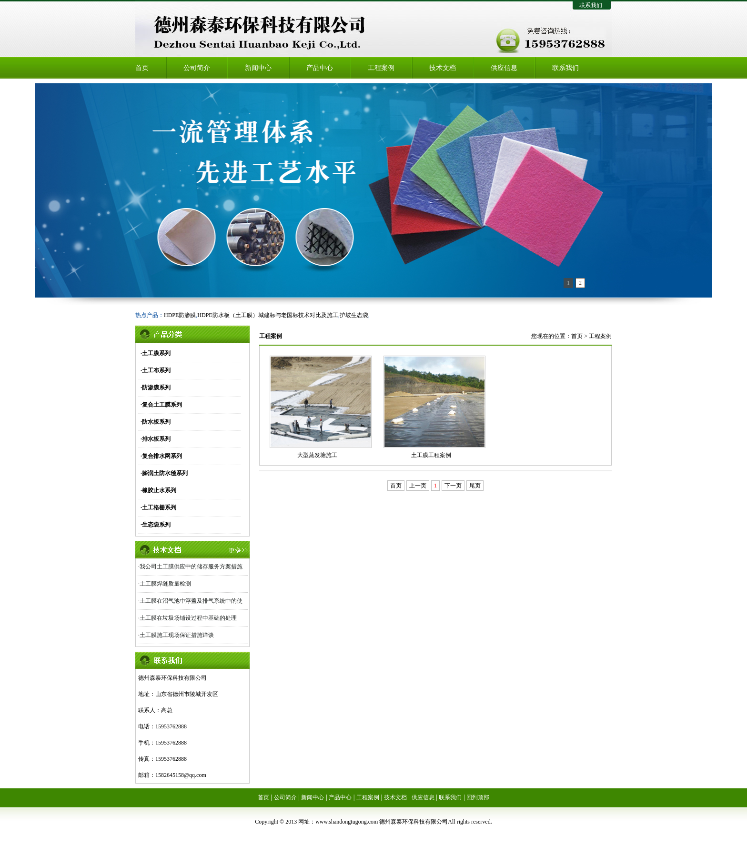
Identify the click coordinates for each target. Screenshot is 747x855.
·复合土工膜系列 (161, 404)
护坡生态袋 (354, 315)
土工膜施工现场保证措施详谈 (177, 635)
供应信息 (504, 67)
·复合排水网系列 (161, 456)
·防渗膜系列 (156, 387)
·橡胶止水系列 (158, 490)
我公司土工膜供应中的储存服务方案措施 (191, 566)
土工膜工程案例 (431, 455)
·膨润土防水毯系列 (164, 473)
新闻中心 (258, 67)
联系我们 (590, 5)
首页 (142, 67)
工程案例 (381, 67)
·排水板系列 (156, 439)
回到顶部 (477, 797)
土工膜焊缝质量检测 (165, 583)
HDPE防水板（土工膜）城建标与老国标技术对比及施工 (267, 315)
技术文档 (442, 67)
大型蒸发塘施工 (317, 455)
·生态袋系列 (156, 524)
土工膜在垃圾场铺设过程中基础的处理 (188, 618)
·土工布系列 (156, 370)
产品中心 (319, 67)
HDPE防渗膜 (180, 315)
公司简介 (196, 67)
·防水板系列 (156, 421)
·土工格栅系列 (158, 507)
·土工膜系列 (156, 353)
